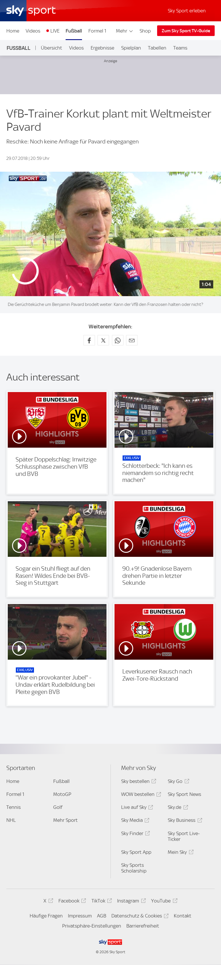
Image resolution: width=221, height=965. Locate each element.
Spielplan (131, 48)
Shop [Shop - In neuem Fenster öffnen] (145, 31)
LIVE (55, 31)
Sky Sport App (136, 852)
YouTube (163, 902)
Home (12, 31)
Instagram (130, 902)
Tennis (13, 807)
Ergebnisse (102, 48)
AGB (101, 916)
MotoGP (62, 794)
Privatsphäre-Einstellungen (91, 926)
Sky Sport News (184, 794)
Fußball (74, 31)
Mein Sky (180, 853)
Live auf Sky (136, 808)
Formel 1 (97, 31)
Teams (180, 48)
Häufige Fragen (46, 916)
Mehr (125, 31)
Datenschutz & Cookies (139, 917)
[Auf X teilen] (103, 340)
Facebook (71, 902)
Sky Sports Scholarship (133, 868)
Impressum (80, 916)
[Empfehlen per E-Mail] (132, 340)
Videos (33, 31)
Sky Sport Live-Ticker (184, 836)
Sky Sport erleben (187, 11)
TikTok (101, 902)
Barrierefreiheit (142, 926)
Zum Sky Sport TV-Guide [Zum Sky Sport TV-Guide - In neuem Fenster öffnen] (186, 30)
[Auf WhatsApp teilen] (117, 340)
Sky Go (177, 782)
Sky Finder (134, 834)
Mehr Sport (65, 820)
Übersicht (51, 48)
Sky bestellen (138, 782)
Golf (57, 807)
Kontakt (182, 916)
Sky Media (134, 821)
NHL (11, 820)
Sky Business (184, 821)
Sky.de (177, 808)
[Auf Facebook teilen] (89, 340)
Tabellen (157, 48)
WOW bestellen (140, 795)
